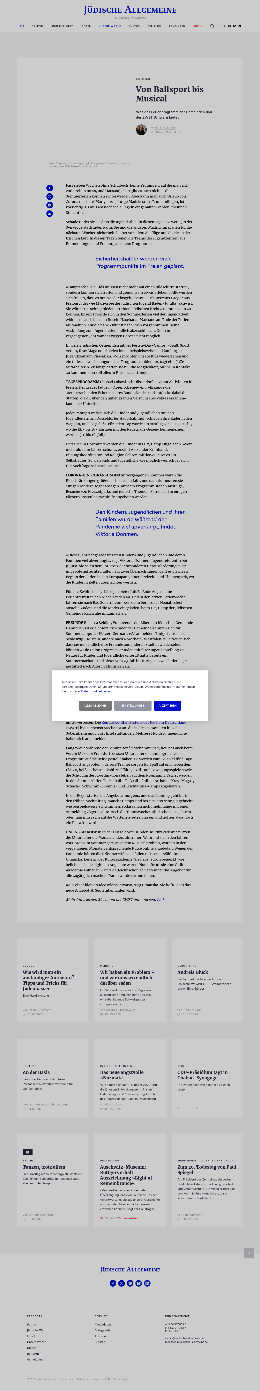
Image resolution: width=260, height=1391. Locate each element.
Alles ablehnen (95, 706)
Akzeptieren (167, 706)
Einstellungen (133, 706)
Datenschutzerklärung (96, 691)
